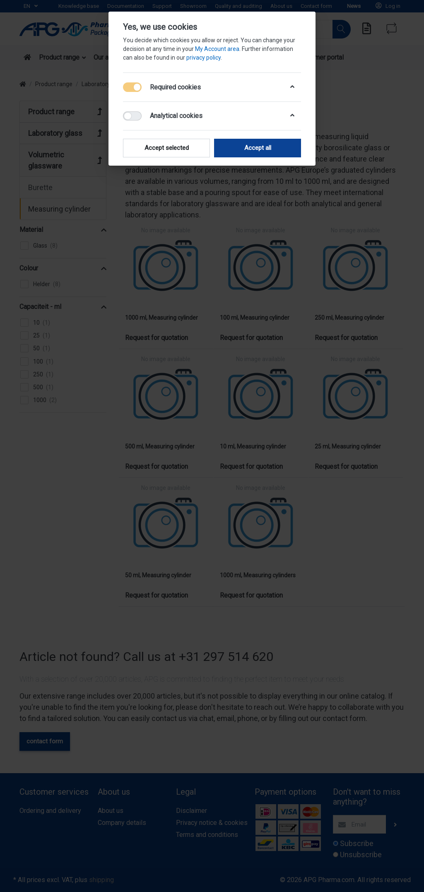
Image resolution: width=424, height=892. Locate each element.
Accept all (257, 148)
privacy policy (203, 57)
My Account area (217, 49)
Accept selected (167, 148)
